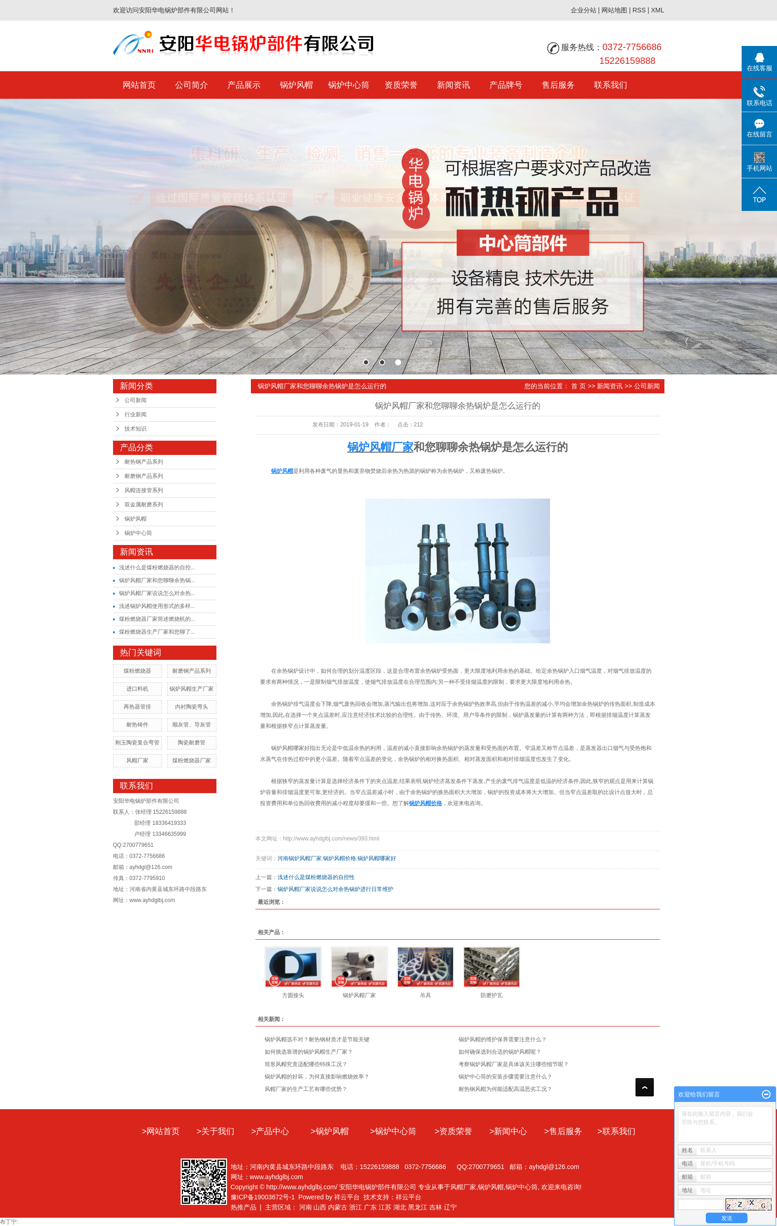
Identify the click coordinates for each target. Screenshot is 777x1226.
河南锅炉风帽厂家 (300, 858)
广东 (370, 1207)
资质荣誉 (401, 85)
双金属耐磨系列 (144, 504)
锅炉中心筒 (348, 85)
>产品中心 (270, 1131)
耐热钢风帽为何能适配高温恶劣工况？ (505, 1089)
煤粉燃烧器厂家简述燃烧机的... (157, 619)
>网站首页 (161, 1131)
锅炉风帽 (296, 85)
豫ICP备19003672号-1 (263, 1197)
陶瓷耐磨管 (191, 742)
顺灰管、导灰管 (191, 724)
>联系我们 (616, 1131)
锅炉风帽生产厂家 (192, 689)
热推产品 (243, 1207)
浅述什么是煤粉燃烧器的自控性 (316, 877)
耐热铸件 (137, 724)
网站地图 (614, 10)
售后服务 (558, 85)
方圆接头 (293, 995)
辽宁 (450, 1207)
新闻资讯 (453, 85)
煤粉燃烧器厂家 (191, 760)
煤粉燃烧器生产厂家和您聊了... (157, 632)
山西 (319, 1207)
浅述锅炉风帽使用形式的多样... (157, 606)
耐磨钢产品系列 (144, 476)
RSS (639, 10)
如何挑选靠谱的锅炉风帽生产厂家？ (309, 1052)
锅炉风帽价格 (339, 858)
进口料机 (137, 689)
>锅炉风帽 (330, 1131)
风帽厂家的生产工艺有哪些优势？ (306, 1089)
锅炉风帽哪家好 (376, 858)
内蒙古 (337, 1207)
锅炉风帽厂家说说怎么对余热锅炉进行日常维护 (335, 889)
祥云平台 (347, 1197)
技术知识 (136, 429)
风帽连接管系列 (144, 490)
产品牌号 (505, 85)
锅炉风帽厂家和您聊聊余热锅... (157, 580)
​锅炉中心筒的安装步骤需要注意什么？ (505, 1076)
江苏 (385, 1207)
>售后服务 (563, 1131)
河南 (305, 1207)
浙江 (355, 1207)
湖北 (399, 1207)
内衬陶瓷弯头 (191, 707)
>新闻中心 (508, 1131)
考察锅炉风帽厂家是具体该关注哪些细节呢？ (514, 1064)
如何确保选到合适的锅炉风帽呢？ (500, 1052)
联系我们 (610, 85)
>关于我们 (216, 1131)
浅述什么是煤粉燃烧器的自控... (157, 567)
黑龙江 (417, 1207)
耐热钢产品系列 (144, 462)
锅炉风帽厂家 (359, 995)
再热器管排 (137, 707)
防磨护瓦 (492, 995)
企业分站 (583, 10)
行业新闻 (136, 414)
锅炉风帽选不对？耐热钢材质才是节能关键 (317, 1039)
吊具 (425, 995)
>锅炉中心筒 (393, 1131)
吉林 (435, 1207)
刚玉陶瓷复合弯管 (137, 742)
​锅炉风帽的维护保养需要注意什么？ (503, 1039)
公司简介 (191, 85)
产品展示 (244, 85)
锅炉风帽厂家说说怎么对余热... (157, 593)
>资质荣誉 (454, 1131)
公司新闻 (136, 400)
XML (657, 10)
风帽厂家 (137, 760)
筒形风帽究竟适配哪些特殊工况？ (306, 1064)
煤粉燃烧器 (137, 671)
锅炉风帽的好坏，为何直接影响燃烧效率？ (317, 1076)
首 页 (578, 386)
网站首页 (139, 85)
